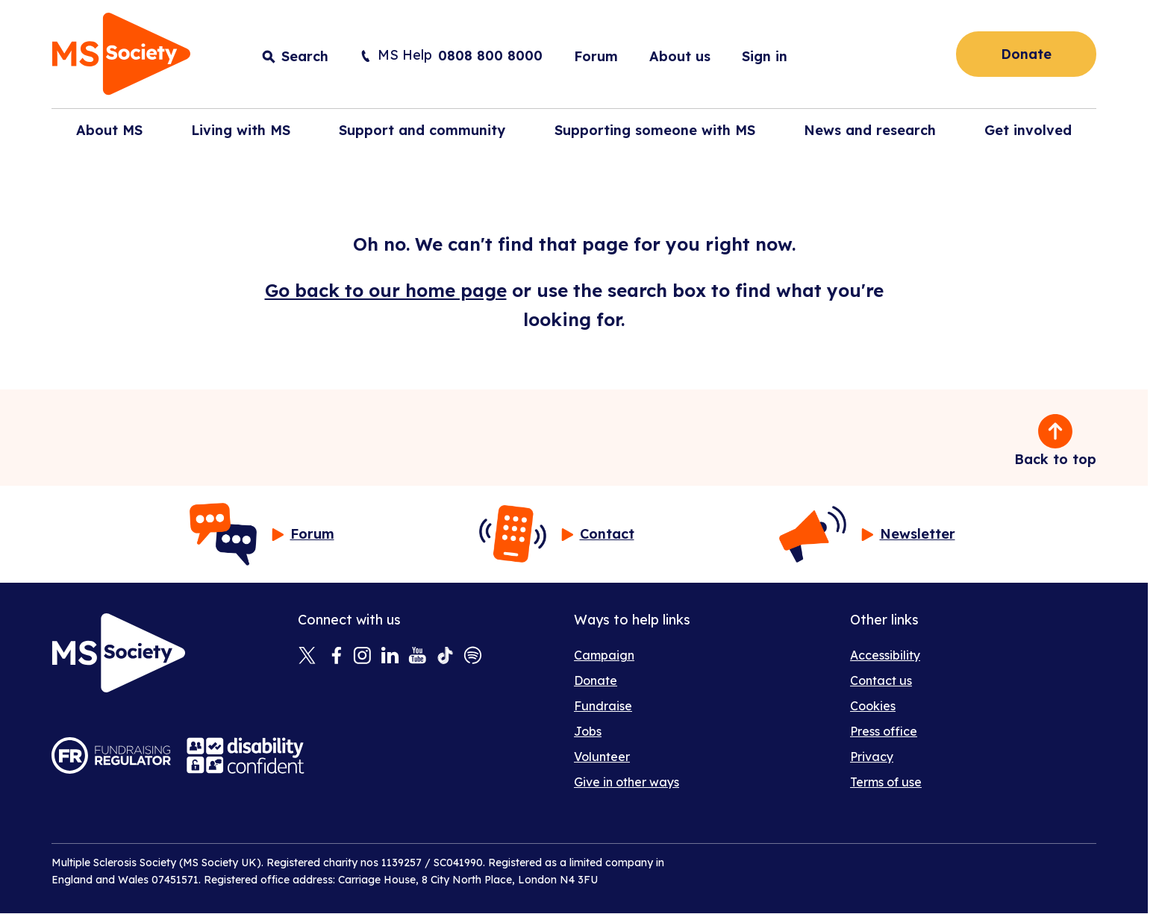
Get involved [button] (1028, 130)
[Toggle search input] (295, 56)
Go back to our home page (386, 290)
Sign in (764, 56)
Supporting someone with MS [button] (654, 130)
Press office (883, 731)
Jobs (588, 731)
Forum (596, 56)
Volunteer (602, 756)
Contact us (881, 680)
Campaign (604, 655)
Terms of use (886, 781)
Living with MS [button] (240, 130)
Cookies (873, 705)
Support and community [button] (422, 130)
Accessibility (885, 655)
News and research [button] (870, 130)
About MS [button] (109, 130)
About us (679, 56)
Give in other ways (626, 781)
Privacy (871, 756)
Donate (1026, 54)
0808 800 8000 (490, 55)
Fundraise (603, 705)
